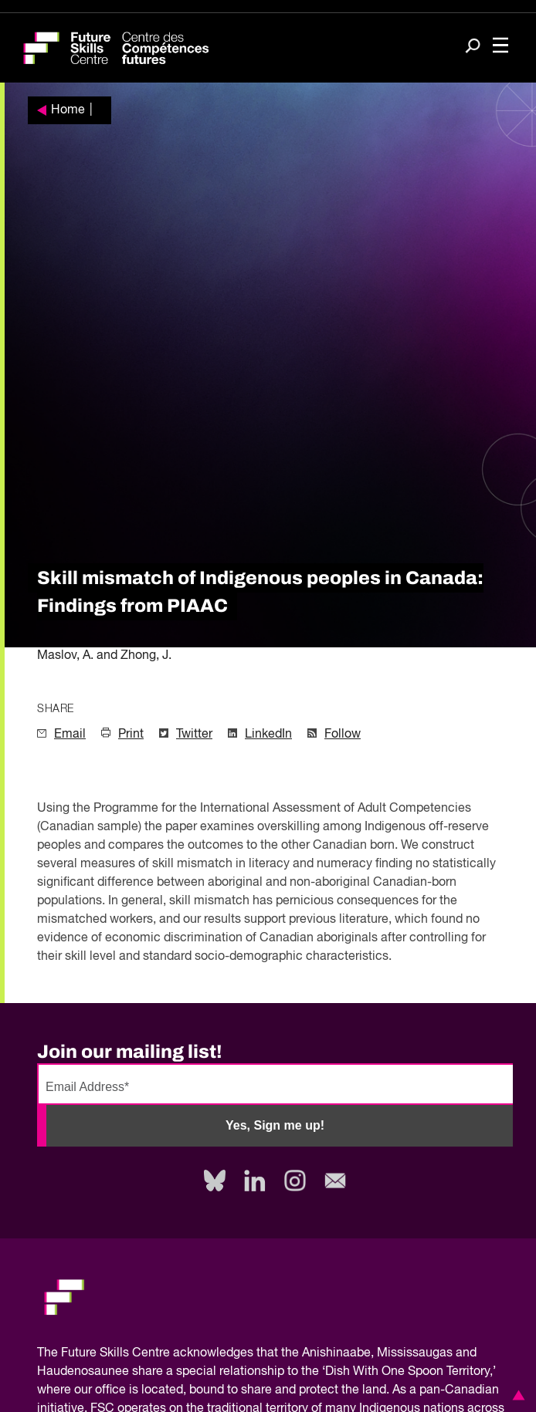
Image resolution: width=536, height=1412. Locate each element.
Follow (342, 734)
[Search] (472, 47)
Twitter (194, 734)
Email (70, 734)
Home (68, 110)
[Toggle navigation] (500, 46)
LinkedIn (268, 734)
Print (131, 734)
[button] (515, 1395)
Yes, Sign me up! (275, 1125)
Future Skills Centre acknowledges (157, 1353)
